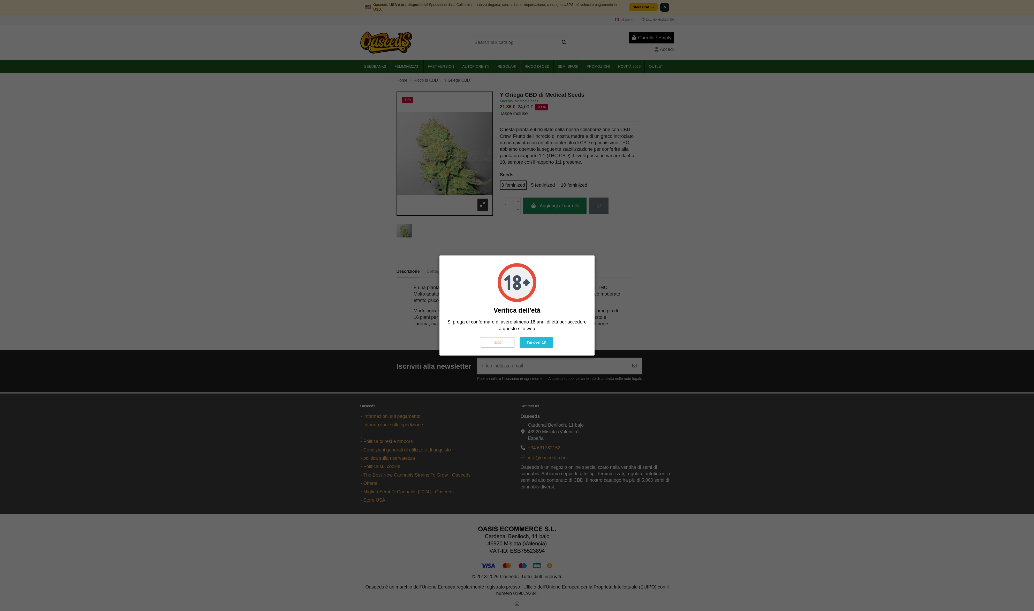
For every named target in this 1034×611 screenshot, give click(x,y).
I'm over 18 (536, 342)
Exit (497, 342)
